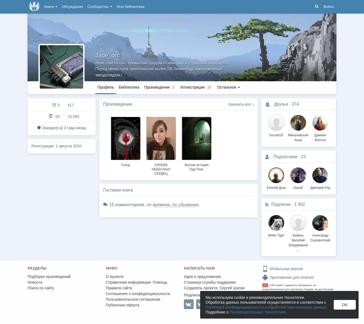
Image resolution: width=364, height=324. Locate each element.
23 (303, 156)
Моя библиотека (130, 7)
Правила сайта (119, 288)
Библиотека (129, 87)
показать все (239, 104)
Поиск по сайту (41, 288)
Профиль (106, 87)
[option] (125, 141)
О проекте (115, 276)
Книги (50, 7)
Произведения (117, 104)
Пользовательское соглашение (133, 299)
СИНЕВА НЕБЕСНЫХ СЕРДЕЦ (161, 169)
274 (295, 104)
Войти (329, 7)
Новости (35, 282)
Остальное (228, 87)
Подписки (281, 204)
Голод (125, 165)
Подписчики (285, 156)
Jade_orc (107, 55)
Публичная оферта (122, 305)
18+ (265, 285)
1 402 (299, 204)
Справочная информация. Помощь (137, 282)
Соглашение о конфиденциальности (138, 293)
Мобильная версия (282, 269)
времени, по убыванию (176, 204)
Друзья (281, 104)
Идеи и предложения (202, 276)
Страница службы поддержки (210, 282)
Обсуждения (72, 7)
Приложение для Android (288, 277)
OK (344, 305)
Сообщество (99, 7)
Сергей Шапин (232, 288)
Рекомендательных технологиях (257, 312)
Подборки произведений (49, 276)
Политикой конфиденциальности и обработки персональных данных (266, 307)
